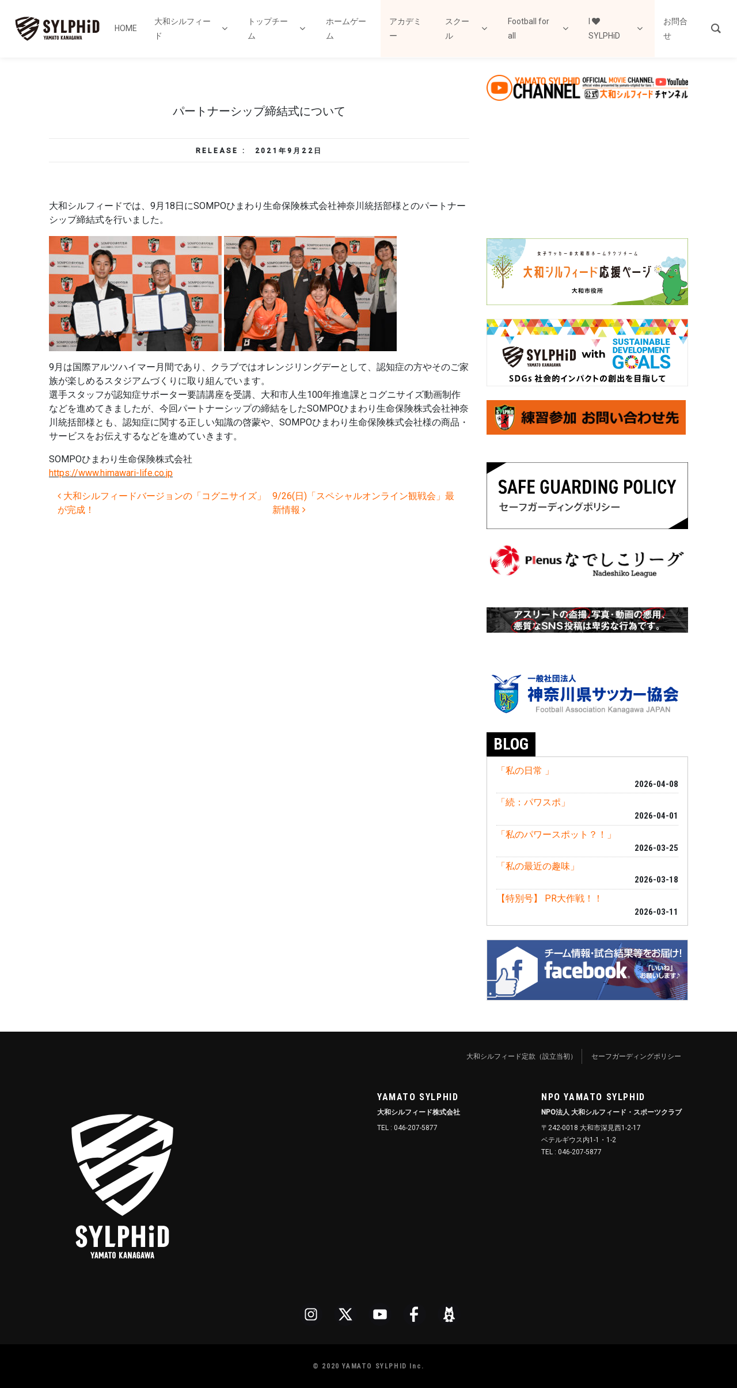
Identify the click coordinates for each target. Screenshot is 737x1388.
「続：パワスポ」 (533, 802)
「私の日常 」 (525, 770)
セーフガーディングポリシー (636, 1056)
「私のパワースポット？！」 (556, 834)
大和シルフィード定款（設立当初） (521, 1056)
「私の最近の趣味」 (537, 866)
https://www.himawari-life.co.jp (111, 472)
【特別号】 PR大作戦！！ (549, 898)
